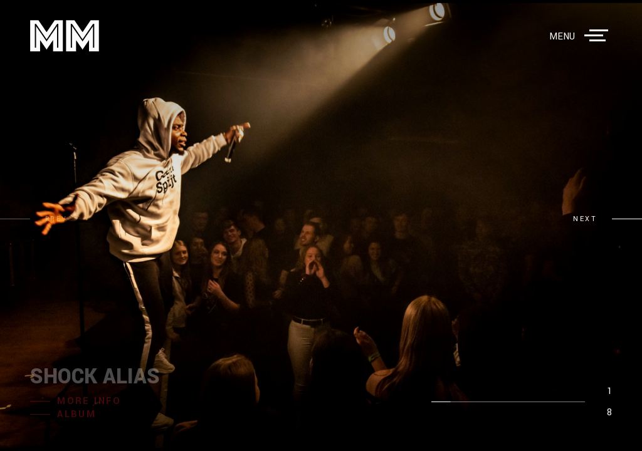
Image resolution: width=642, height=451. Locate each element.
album (76, 414)
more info (89, 401)
